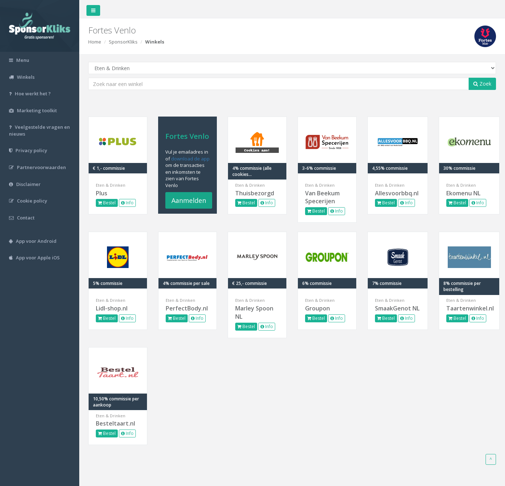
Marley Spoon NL (254, 312)
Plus (101, 193)
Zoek (482, 83)
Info (127, 203)
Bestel (107, 203)
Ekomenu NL (463, 193)
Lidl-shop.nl (112, 308)
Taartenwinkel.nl (469, 308)
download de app (190, 158)
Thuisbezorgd (254, 193)
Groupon (317, 308)
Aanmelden (188, 200)
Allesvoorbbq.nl (397, 193)
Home (94, 41)
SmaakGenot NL (397, 308)
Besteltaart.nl (115, 423)
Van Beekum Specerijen (322, 197)
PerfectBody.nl (187, 308)
